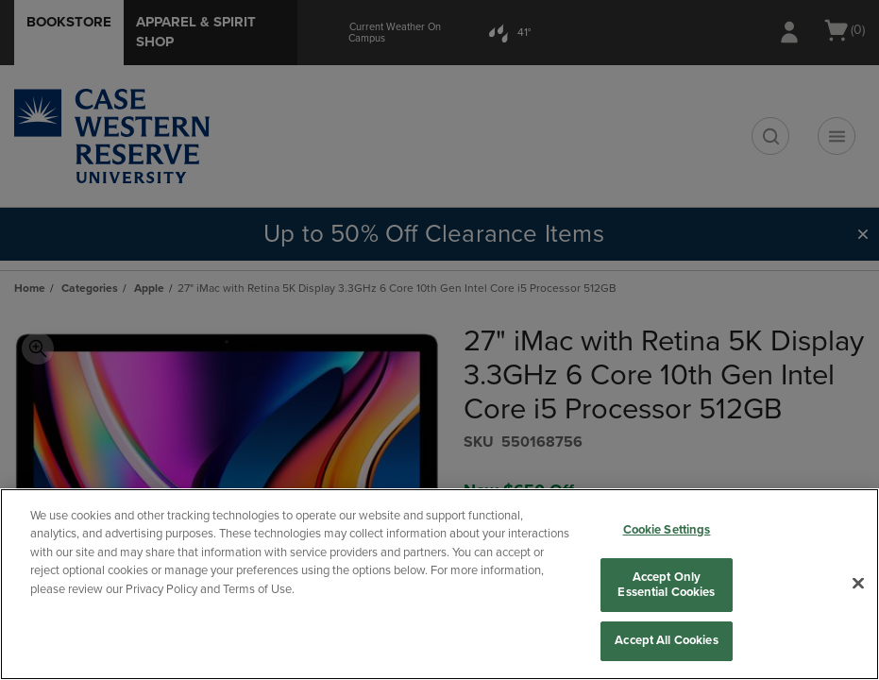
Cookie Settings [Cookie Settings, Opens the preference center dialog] (667, 529)
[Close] (858, 583)
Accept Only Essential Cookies (666, 585)
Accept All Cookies (666, 640)
